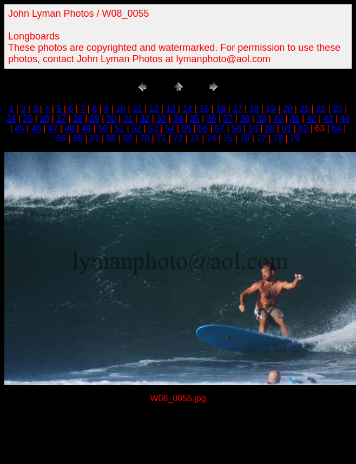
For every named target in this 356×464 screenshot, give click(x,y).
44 (345, 118)
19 (271, 109)
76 (244, 138)
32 (144, 118)
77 (261, 138)
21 (304, 109)
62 (303, 128)
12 (154, 109)
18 (254, 109)
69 (128, 138)
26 (44, 118)
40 (278, 118)
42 (312, 118)
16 (221, 109)
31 (128, 118)
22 (321, 109)
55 (187, 128)
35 (195, 118)
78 (278, 138)
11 (137, 109)
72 (178, 138)
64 (336, 128)
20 (288, 109)
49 (86, 128)
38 (244, 118)
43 (328, 118)
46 (36, 128)
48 (70, 128)
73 (195, 138)
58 (236, 128)
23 (337, 109)
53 (153, 128)
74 (211, 138)
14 (187, 109)
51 (119, 128)
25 (28, 118)
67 (95, 138)
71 (161, 138)
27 (61, 118)
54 (170, 128)
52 (136, 128)
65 (61, 138)
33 (161, 118)
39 (261, 118)
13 (171, 109)
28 (78, 118)
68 (111, 138)
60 (270, 128)
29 (95, 118)
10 (121, 109)
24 (11, 118)
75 (228, 138)
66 (78, 138)
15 (204, 109)
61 (287, 128)
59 (253, 128)
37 (228, 118)
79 (295, 138)
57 (220, 128)
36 (211, 118)
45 (19, 128)
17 (237, 109)
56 (203, 128)
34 (178, 118)
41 (295, 118)
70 (144, 138)
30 (111, 118)
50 (103, 128)
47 (53, 128)
